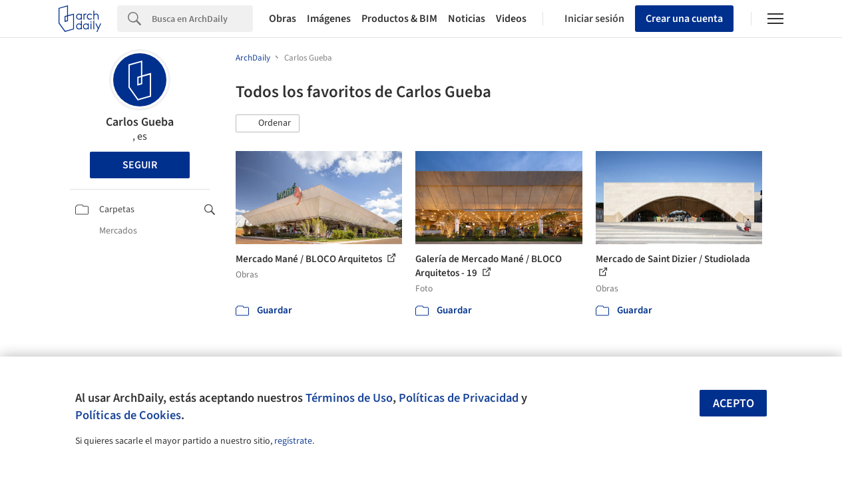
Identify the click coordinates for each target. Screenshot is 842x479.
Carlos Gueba (140, 122)
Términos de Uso (349, 397)
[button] (268, 123)
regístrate (293, 441)
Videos (511, 18)
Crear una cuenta (684, 18)
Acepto (733, 403)
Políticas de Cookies (128, 415)
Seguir (139, 165)
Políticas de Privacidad (459, 397)
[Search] (202, 18)
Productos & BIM (399, 18)
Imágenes (329, 18)
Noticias (466, 18)
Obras (282, 18)
